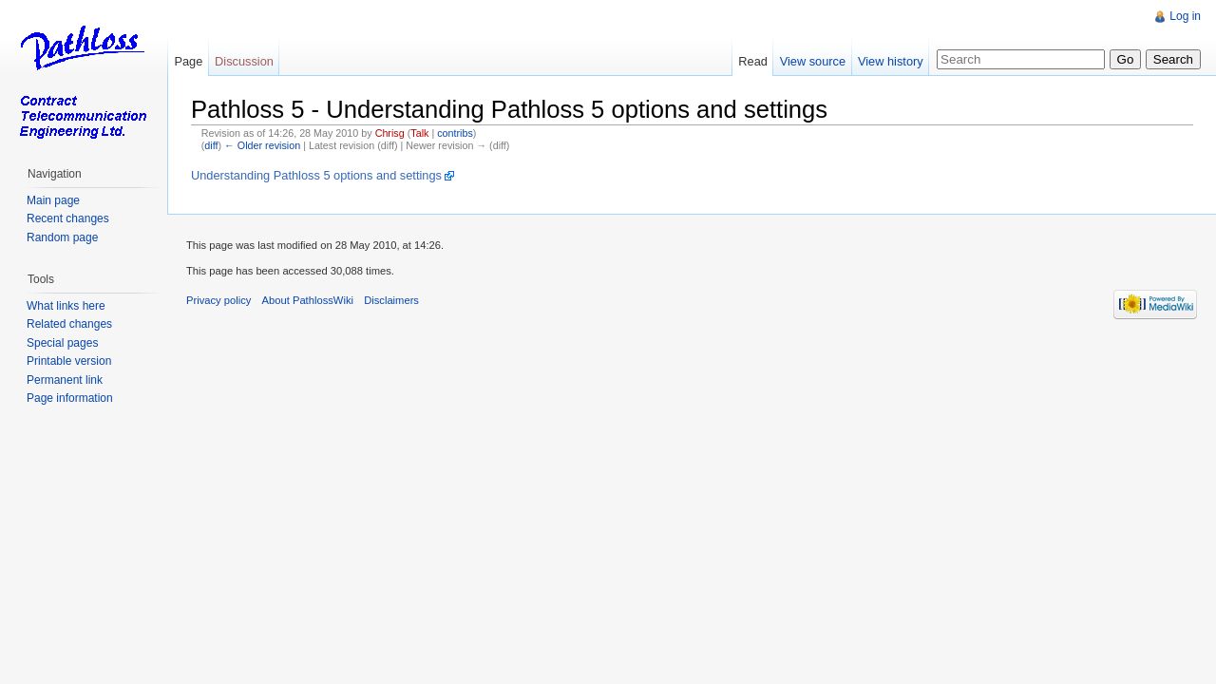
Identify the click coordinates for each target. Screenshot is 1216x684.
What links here (66, 306)
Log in (1185, 16)
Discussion (244, 61)
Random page (62, 237)
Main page (53, 200)
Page (188, 61)
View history (890, 61)
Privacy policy (218, 300)
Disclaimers (391, 300)
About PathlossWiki (307, 300)
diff (211, 145)
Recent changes (68, 218)
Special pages (62, 343)
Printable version (69, 361)
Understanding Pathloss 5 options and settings (316, 175)
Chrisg (390, 133)
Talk (419, 133)
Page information (70, 398)
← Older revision (262, 145)
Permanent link (65, 380)
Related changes (69, 324)
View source (813, 61)
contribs (455, 133)
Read (753, 61)
